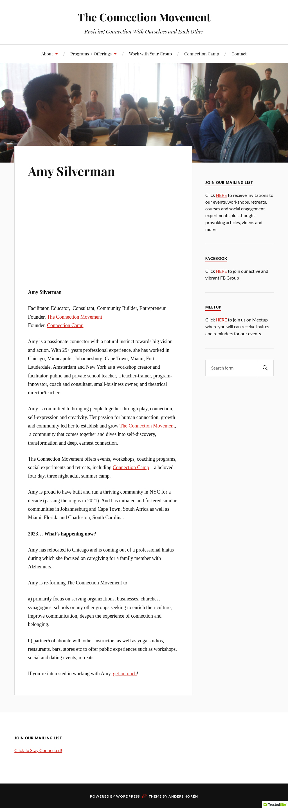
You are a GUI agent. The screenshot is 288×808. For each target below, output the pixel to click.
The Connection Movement (144, 17)
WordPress (128, 796)
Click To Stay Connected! (38, 750)
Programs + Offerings (91, 54)
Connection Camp (201, 54)
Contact (239, 54)
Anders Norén (183, 796)
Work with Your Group (150, 54)
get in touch (125, 673)
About (47, 54)
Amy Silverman (71, 171)
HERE (221, 195)
